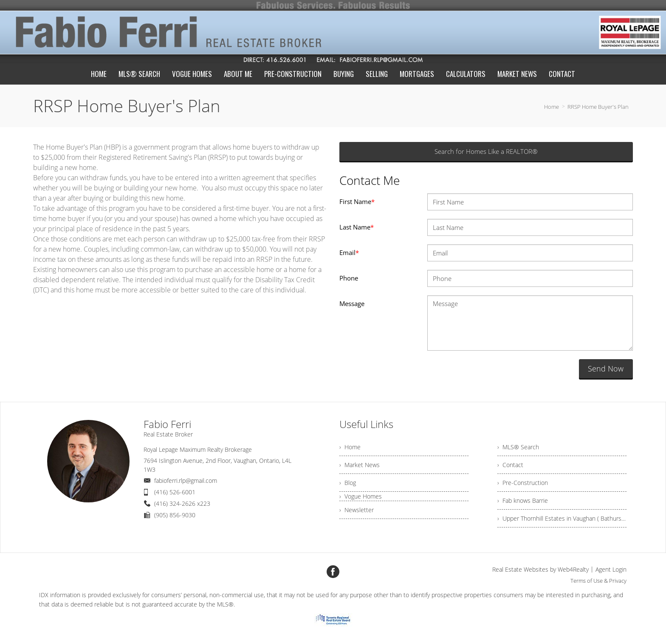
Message (351, 303)
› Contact (510, 465)
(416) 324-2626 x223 (182, 503)
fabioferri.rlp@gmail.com (185, 480)
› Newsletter (356, 510)
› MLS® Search (518, 447)
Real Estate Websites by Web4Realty (540, 569)
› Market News (359, 465)
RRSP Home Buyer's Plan (598, 107)
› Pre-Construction (522, 483)
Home (551, 107)
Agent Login (610, 569)
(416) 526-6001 (174, 492)
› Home (350, 447)
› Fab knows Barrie (522, 500)
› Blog (347, 483)
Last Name (356, 227)
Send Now (606, 368)
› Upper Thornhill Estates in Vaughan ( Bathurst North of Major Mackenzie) (561, 518)
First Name (357, 201)
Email (349, 252)
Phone (348, 278)
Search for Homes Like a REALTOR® (486, 151)
